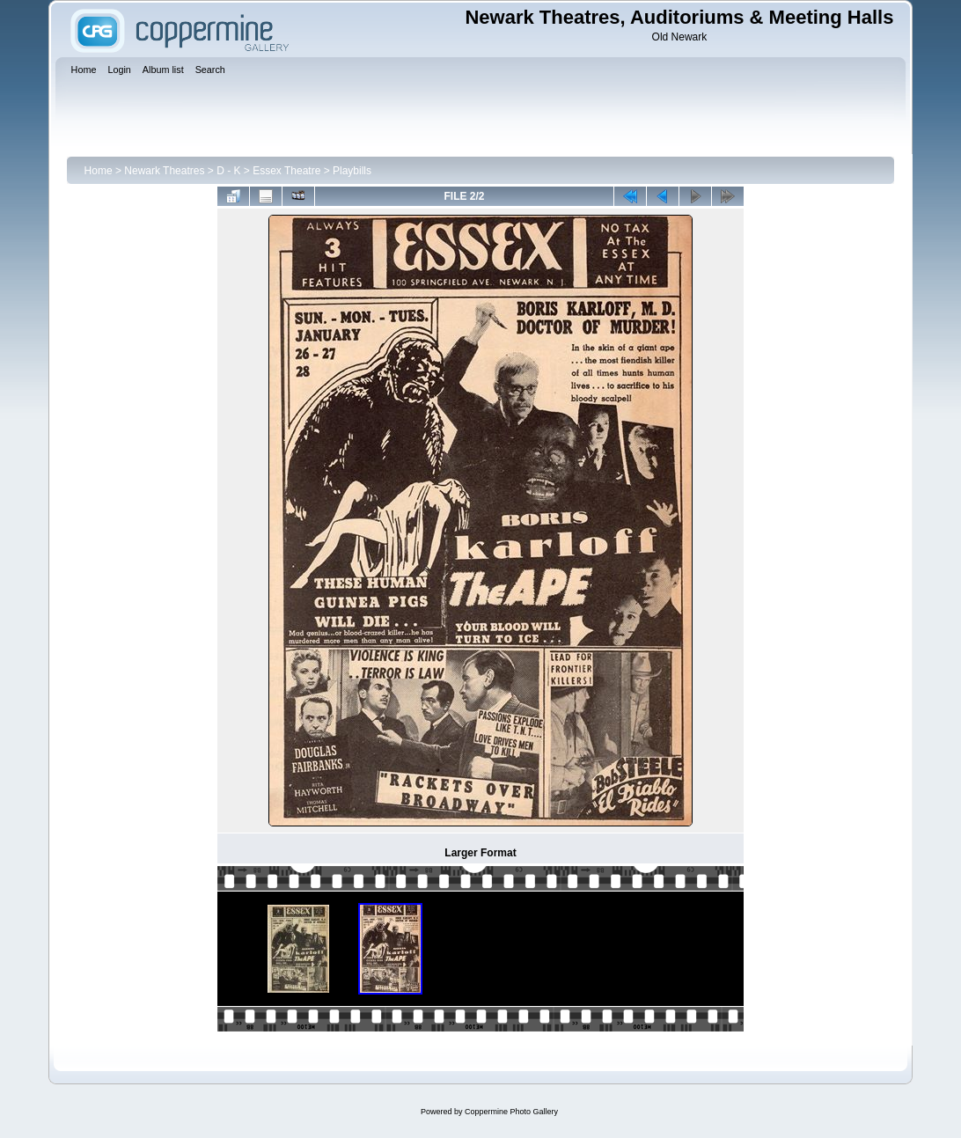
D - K (228, 171)
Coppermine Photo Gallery (511, 1111)
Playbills (352, 171)
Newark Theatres (164, 171)
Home (98, 171)
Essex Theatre (286, 171)
